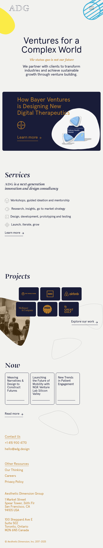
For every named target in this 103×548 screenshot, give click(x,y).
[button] (90, 10)
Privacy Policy (14, 481)
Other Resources (17, 463)
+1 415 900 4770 (16, 442)
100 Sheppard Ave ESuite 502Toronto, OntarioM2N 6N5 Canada (19, 525)
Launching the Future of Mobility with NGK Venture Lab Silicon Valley (41, 386)
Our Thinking (14, 470)
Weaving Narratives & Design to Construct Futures (15, 384)
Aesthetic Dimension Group (24, 493)
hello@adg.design (17, 449)
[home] (19, 8)
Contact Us (12, 436)
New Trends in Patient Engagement (66, 381)
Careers (10, 475)
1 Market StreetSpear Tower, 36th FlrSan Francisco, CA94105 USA (20, 505)
